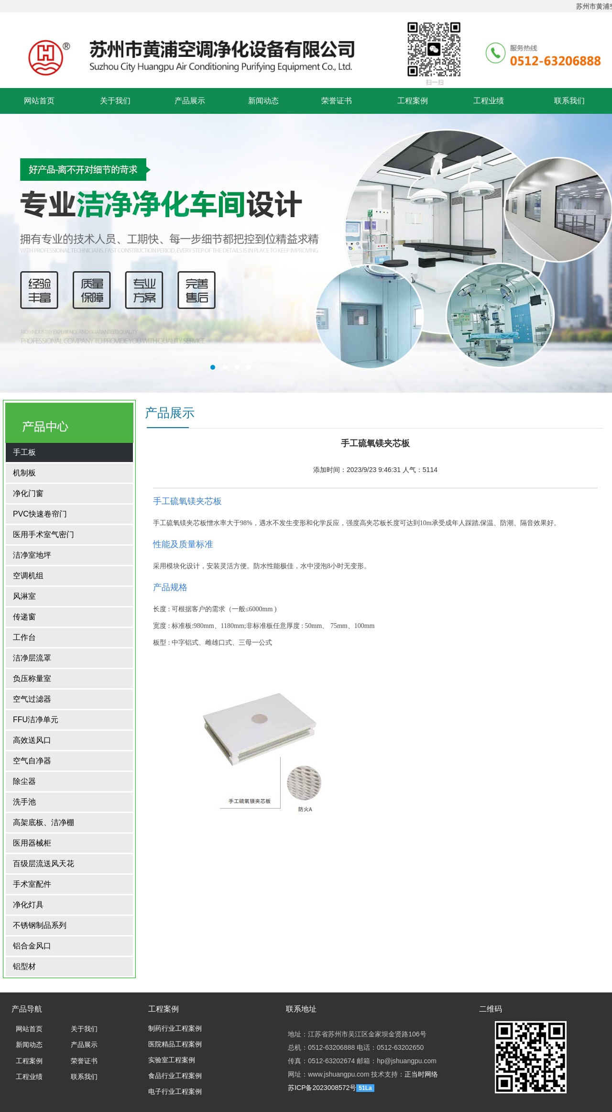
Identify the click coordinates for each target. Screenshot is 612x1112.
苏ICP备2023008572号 (322, 1087)
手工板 (24, 452)
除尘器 (24, 781)
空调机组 (28, 576)
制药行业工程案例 (175, 1028)
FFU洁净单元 (35, 720)
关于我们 (115, 101)
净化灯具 (28, 905)
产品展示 (190, 101)
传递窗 (24, 617)
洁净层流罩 (32, 658)
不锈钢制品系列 (39, 925)
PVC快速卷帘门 (40, 514)
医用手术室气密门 (43, 534)
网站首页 (39, 101)
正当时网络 (421, 1074)
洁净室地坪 (32, 555)
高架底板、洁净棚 (43, 822)
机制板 (24, 473)
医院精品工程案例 (175, 1044)
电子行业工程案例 (175, 1091)
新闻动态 (263, 101)
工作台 (24, 637)
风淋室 (24, 596)
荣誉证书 (336, 101)
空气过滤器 (32, 699)
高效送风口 (32, 740)
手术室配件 (32, 884)
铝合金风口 (32, 946)
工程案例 (412, 101)
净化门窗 (28, 493)
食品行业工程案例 (175, 1075)
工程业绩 (488, 101)
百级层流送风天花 (43, 863)
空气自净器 (32, 761)
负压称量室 (32, 678)
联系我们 (569, 101)
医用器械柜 (32, 843)
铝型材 (24, 966)
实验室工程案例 (171, 1060)
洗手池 (24, 802)
